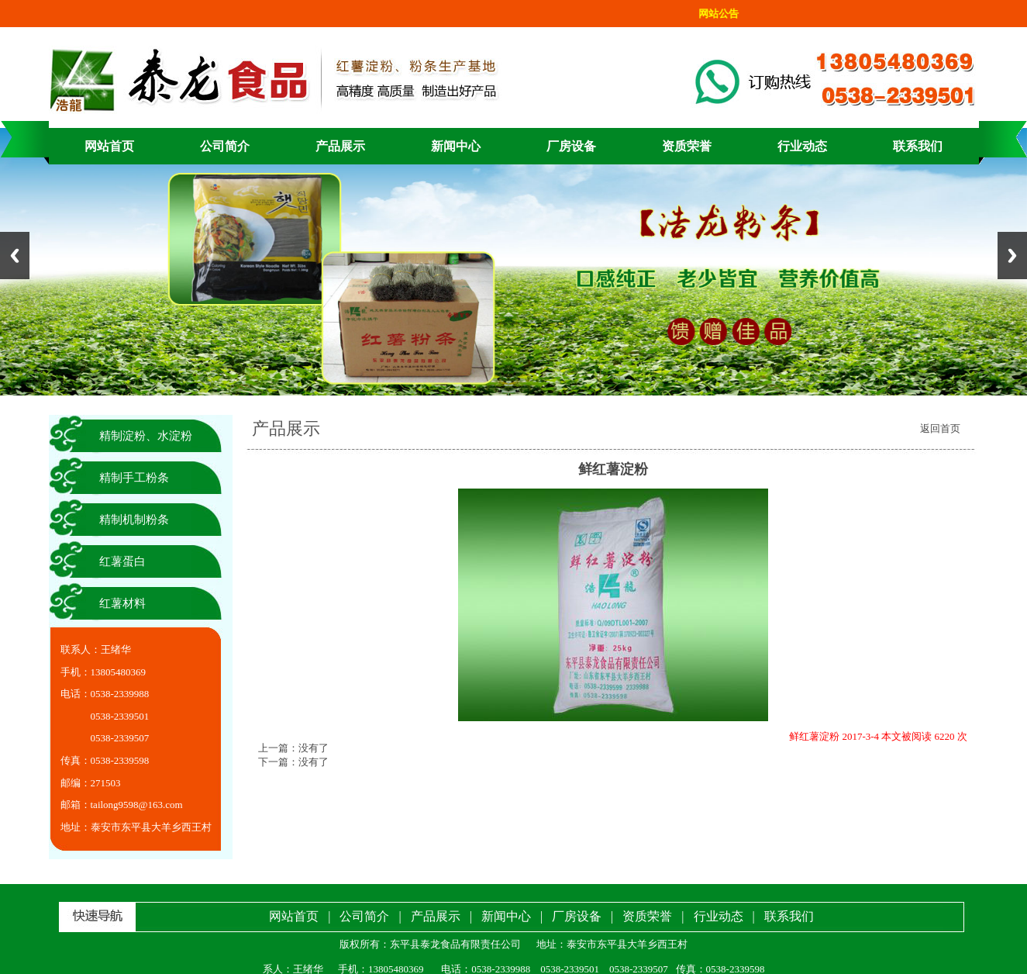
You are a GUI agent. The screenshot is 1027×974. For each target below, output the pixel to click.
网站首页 (109, 146)
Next (1012, 255)
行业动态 (802, 146)
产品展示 (340, 146)
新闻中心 (456, 146)
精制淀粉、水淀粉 (145, 436)
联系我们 (918, 146)
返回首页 (940, 428)
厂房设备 (571, 146)
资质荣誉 (687, 146)
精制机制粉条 (134, 519)
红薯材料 (122, 603)
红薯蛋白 (122, 561)
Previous (14, 255)
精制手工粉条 (134, 477)
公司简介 (225, 146)
